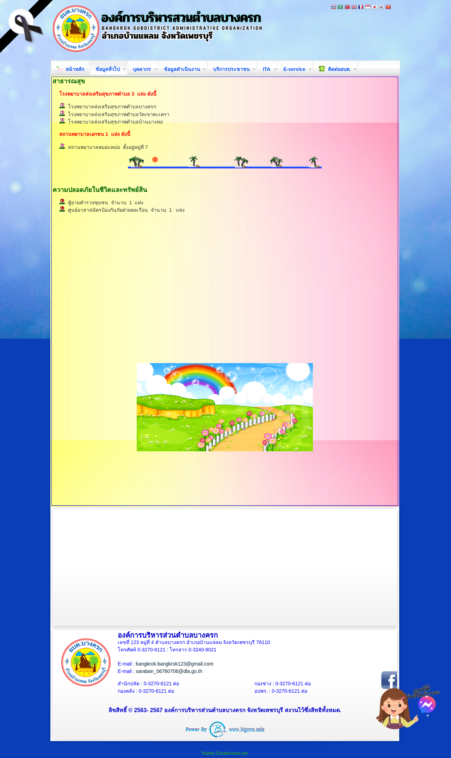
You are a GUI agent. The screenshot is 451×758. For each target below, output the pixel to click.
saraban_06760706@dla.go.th (169, 671)
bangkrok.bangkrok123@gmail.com (174, 664)
